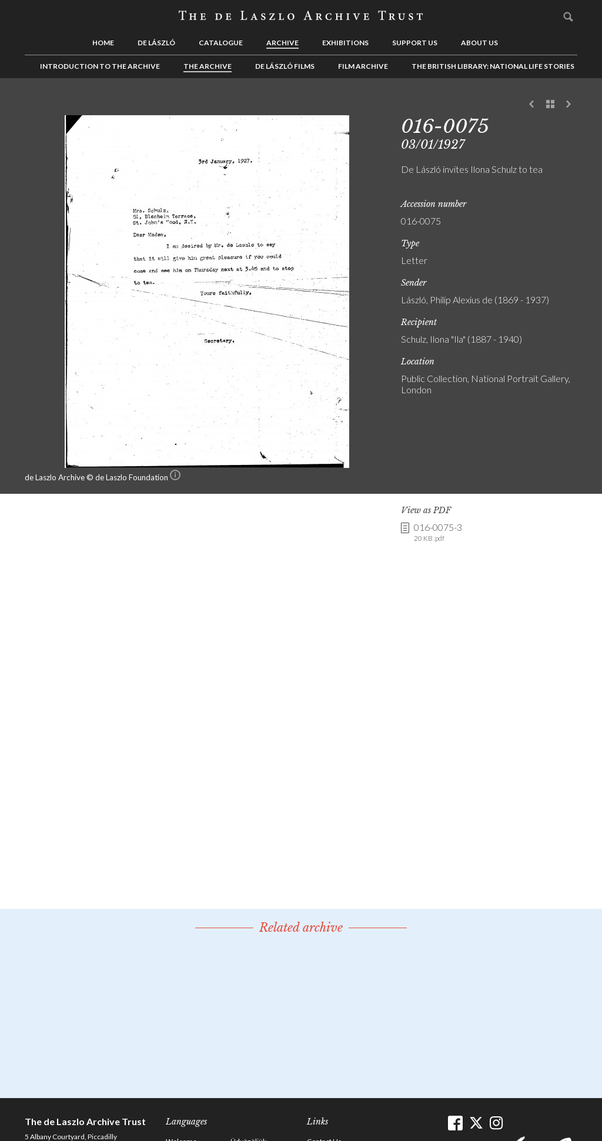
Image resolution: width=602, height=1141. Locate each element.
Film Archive (363, 66)
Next (568, 104)
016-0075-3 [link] (438, 532)
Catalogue (221, 42)
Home (103, 42)
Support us (414, 42)
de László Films (285, 66)
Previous (532, 104)
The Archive (207, 66)
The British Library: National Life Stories (493, 66)
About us (479, 42)
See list (550, 104)
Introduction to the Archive (100, 66)
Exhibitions (345, 42)
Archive (282, 42)
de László (156, 42)
